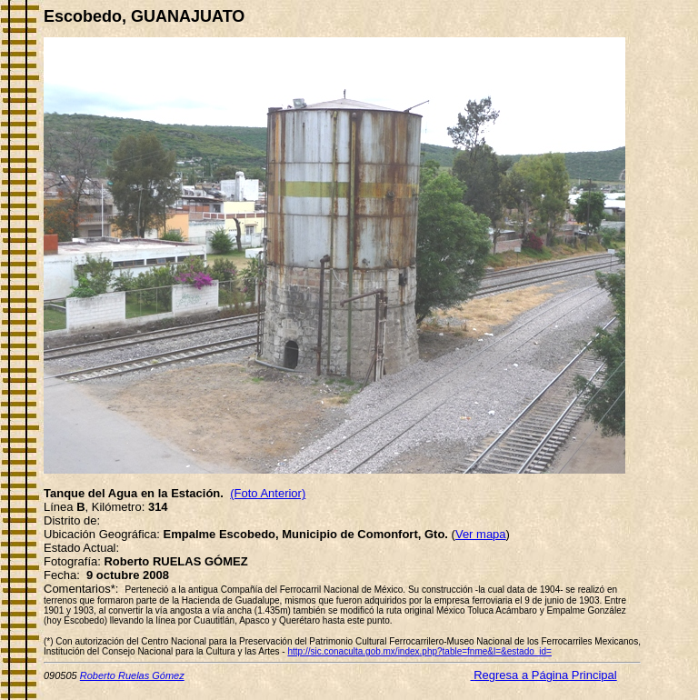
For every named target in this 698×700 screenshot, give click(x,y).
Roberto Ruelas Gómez (132, 675)
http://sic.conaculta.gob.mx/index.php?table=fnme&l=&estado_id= (419, 651)
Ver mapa (480, 534)
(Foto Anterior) (267, 493)
